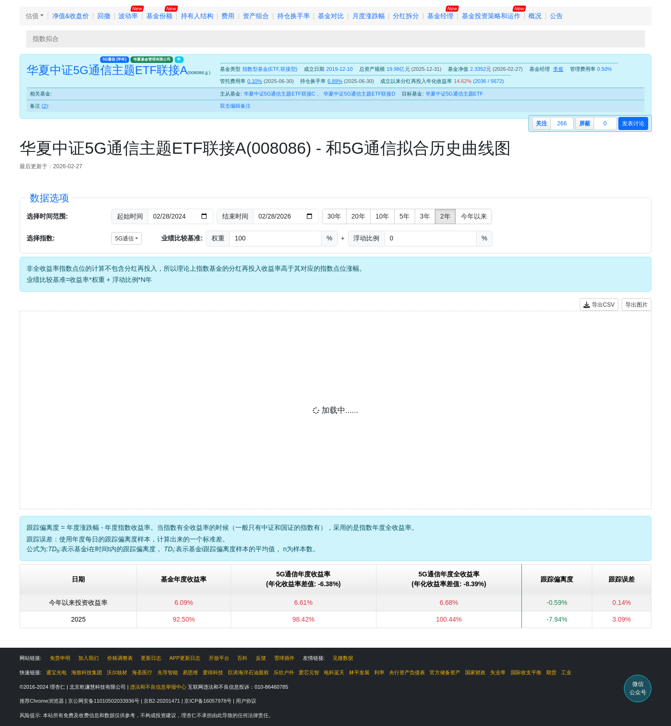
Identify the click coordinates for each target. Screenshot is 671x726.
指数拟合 (46, 38)
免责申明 (60, 658)
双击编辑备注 (235, 106)
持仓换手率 (293, 16)
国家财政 (475, 672)
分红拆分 (406, 16)
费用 (227, 16)
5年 (404, 216)
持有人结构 (197, 16)
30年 (335, 216)
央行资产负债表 (407, 672)
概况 (534, 16)
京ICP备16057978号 (208, 701)
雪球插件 (284, 658)
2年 (445, 216)
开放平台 (219, 658)
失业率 (498, 672)
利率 (379, 672)
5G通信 (114, 59)
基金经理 (440, 16)
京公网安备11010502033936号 (104, 701)
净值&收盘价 (70, 16)
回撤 (103, 16)
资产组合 (256, 16)
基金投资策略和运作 (491, 16)
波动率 (128, 16)
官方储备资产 (445, 672)
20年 (358, 216)
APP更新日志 (185, 658)
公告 (556, 16)
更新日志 (151, 658)
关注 (541, 123)
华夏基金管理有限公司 (152, 59)
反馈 (261, 658)
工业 (566, 672)
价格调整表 (120, 658)
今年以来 (474, 216)
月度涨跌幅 (368, 16)
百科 (242, 658)
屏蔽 (584, 123)
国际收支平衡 (526, 672)
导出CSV (599, 304)
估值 (32, 16)
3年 (425, 216)
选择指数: (41, 238)
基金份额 (159, 16)
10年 (383, 216)
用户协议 (246, 701)
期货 (551, 672)
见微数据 (343, 658)
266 (562, 123)
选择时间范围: (47, 216)
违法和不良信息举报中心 (158, 687)
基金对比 (331, 16)
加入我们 (88, 658)
